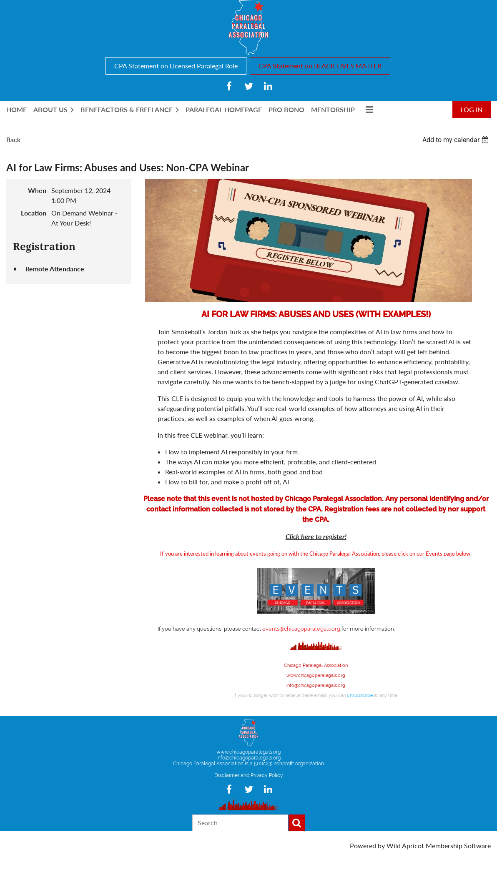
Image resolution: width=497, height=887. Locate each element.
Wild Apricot (405, 845)
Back (13, 139)
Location (33, 213)
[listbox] (456, 140)
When (37, 190)
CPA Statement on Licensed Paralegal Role (176, 66)
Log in (471, 109)
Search (297, 822)
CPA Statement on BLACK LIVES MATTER (320, 66)
